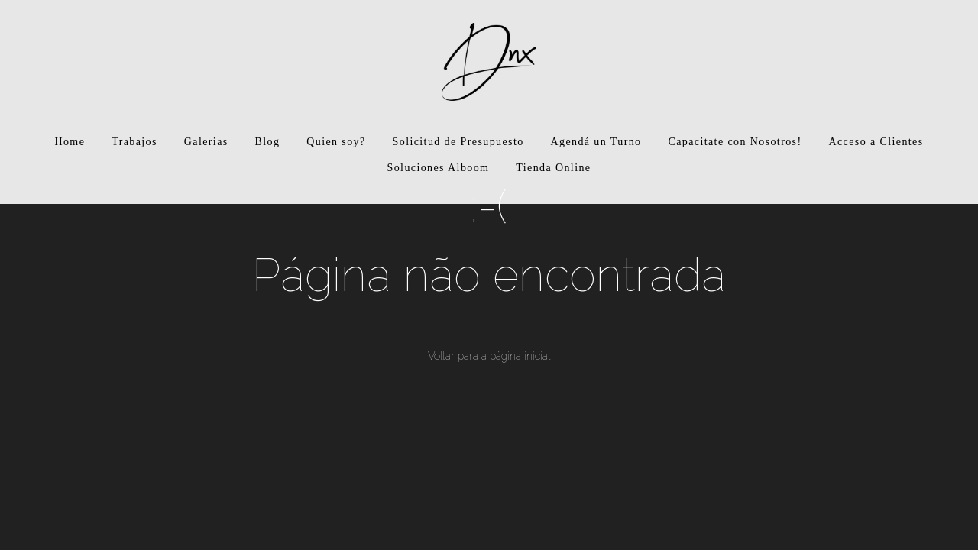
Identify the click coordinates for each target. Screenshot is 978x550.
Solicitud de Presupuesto (458, 141)
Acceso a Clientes (875, 141)
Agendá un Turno (596, 141)
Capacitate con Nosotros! (735, 141)
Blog (267, 141)
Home (69, 141)
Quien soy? (335, 141)
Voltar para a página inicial (489, 356)
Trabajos (134, 141)
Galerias (206, 141)
